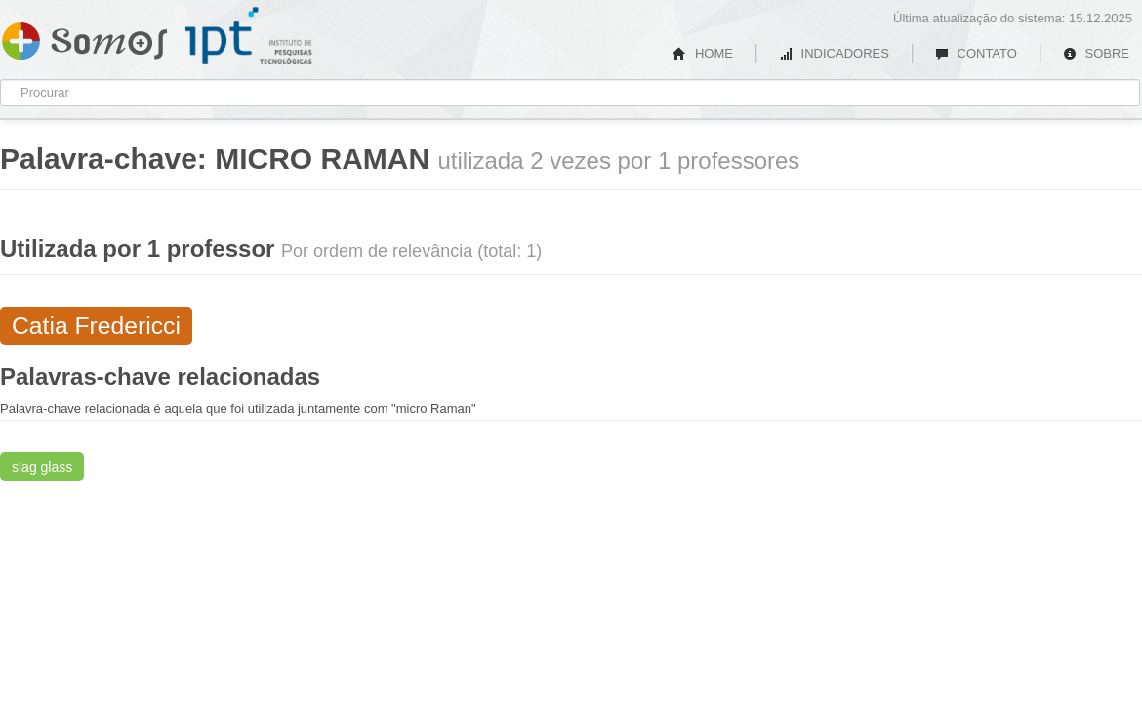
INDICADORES (834, 53)
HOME (703, 53)
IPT (248, 36)
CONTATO (976, 53)
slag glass (42, 467)
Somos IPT (84, 37)
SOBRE (1096, 53)
